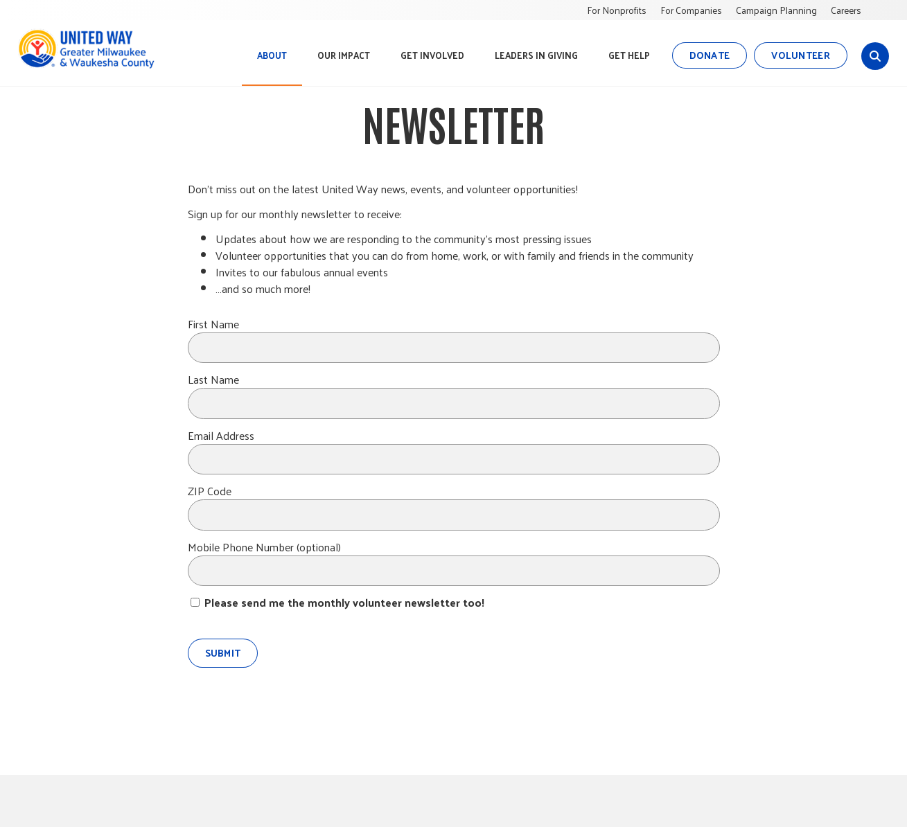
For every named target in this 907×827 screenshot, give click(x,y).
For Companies (691, 10)
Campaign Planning (776, 10)
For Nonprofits (616, 10)
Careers (846, 10)
